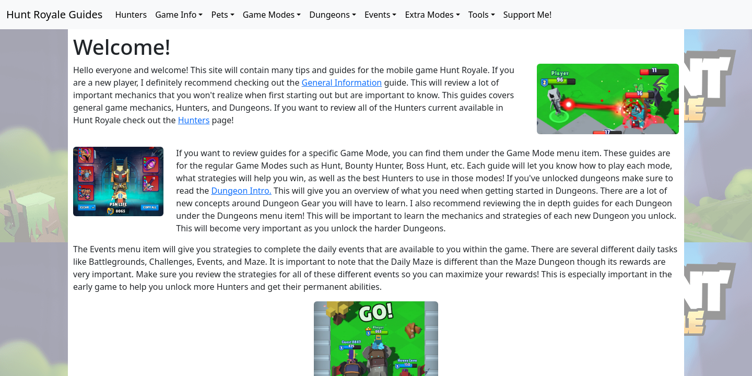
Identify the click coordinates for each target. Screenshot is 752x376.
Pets (219, 14)
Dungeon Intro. (241, 190)
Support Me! (527, 14)
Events (377, 14)
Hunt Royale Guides (54, 14)
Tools (478, 14)
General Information (342, 82)
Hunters (131, 14)
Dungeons (329, 14)
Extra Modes (429, 14)
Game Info (175, 14)
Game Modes (269, 14)
